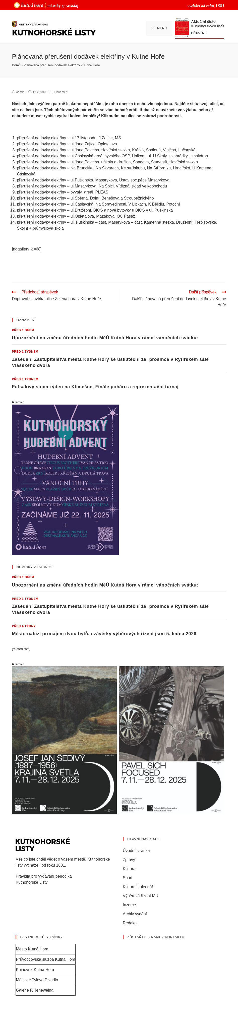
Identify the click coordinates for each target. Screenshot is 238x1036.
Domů (16, 65)
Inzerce (129, 905)
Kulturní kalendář (138, 887)
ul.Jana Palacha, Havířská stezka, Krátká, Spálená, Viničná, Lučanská (133, 150)
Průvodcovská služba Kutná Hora (45, 959)
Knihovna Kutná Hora (35, 969)
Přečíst (198, 33)
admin (20, 92)
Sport (127, 878)
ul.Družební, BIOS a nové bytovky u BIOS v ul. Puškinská (122, 210)
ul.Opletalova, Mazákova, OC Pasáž (103, 216)
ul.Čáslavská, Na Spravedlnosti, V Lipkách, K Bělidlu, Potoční (125, 204)
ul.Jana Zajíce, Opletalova (94, 144)
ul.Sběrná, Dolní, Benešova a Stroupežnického (112, 198)
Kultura (129, 869)
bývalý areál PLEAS (89, 192)
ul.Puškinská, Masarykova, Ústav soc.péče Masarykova (120, 180)
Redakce (131, 923)
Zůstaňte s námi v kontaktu (156, 937)
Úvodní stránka (136, 851)
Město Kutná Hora (32, 949)
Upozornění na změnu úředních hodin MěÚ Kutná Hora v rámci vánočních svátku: (105, 337)
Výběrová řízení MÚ (140, 896)
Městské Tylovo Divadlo (37, 980)
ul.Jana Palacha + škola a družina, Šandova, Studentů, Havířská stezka (134, 162)
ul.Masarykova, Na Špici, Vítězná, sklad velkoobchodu (119, 186)
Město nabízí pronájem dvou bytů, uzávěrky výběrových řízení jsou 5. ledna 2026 (104, 633)
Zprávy (129, 860)
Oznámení (61, 92)
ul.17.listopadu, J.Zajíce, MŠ (96, 138)
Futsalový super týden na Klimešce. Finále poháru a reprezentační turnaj (95, 386)
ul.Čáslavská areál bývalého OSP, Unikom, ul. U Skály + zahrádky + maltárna (139, 156)
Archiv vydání (135, 914)
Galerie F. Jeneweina (34, 990)
